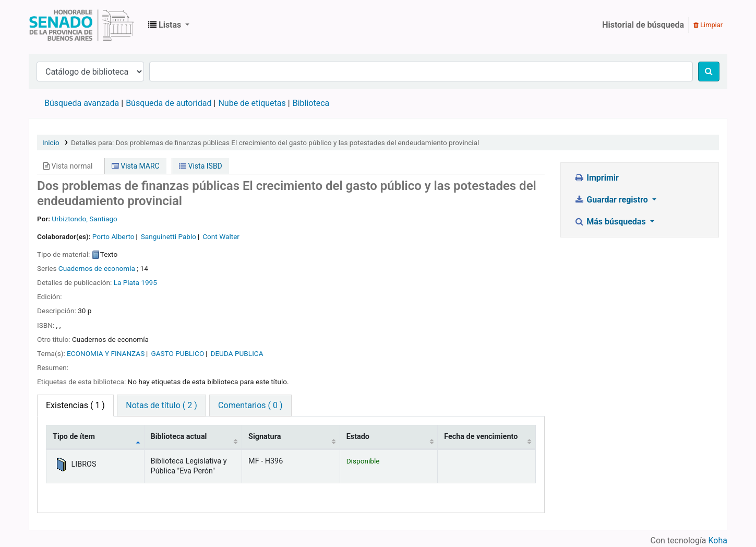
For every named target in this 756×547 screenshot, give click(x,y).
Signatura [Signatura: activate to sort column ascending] (264, 436)
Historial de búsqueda (643, 25)
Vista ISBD (200, 166)
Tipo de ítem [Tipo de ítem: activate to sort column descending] (74, 436)
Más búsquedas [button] (611, 222)
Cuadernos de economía (96, 268)
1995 (149, 282)
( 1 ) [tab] (75, 405)
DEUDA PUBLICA (236, 353)
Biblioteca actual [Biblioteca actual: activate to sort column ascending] (179, 436)
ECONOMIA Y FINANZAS (106, 353)
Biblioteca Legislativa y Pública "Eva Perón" (81, 25)
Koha (718, 540)
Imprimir (596, 178)
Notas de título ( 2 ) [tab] (161, 405)
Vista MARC (136, 166)
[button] (169, 25)
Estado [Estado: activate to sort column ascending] (357, 436)
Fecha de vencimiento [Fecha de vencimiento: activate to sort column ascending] (481, 436)
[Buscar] (708, 71)
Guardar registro (612, 200)
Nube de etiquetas (251, 103)
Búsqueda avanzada (81, 103)
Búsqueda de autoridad (168, 103)
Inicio (50, 142)
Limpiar (708, 25)
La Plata (126, 282)
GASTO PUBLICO (177, 353)
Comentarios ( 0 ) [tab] (250, 405)
